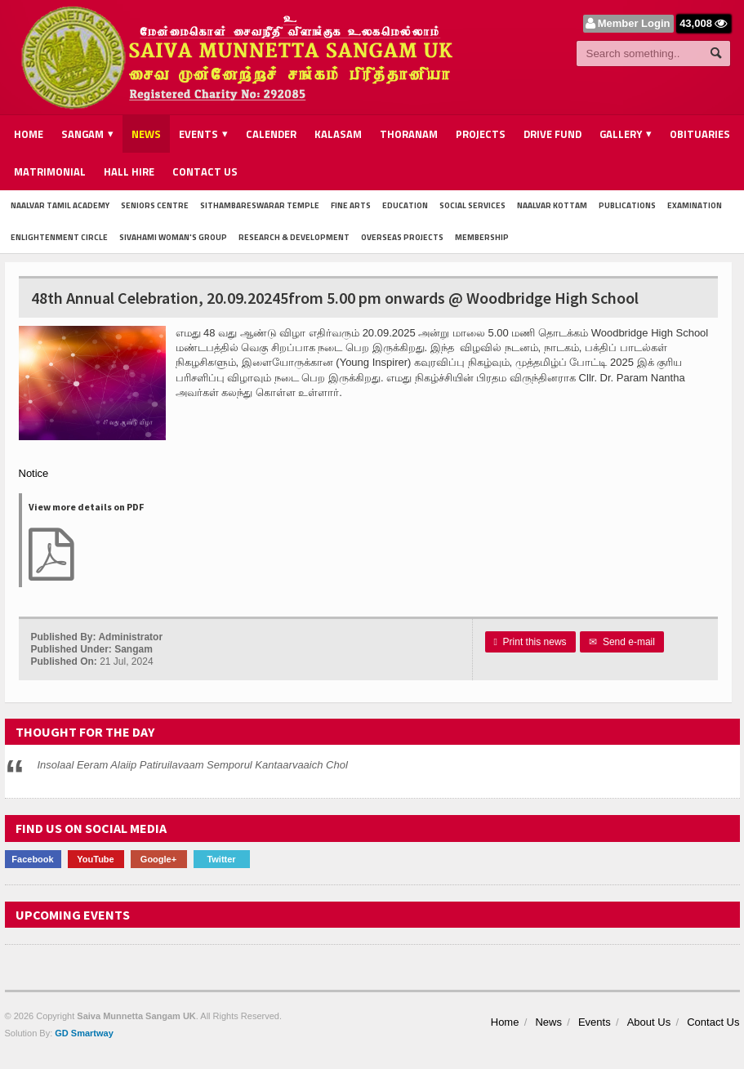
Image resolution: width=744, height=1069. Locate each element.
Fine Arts (351, 205)
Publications (627, 205)
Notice (34, 473)
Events (594, 1022)
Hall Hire (129, 171)
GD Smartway (84, 1033)
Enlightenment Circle (59, 237)
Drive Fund (552, 134)
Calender (271, 134)
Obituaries (700, 134)
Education (405, 205)
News (146, 134)
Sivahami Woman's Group (173, 237)
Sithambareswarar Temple (259, 205)
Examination (694, 205)
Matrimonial (50, 171)
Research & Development (294, 237)
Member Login (634, 23)
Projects (481, 134)
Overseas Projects (402, 237)
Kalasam (338, 134)
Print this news (530, 642)
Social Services (472, 205)
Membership (482, 237)
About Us (648, 1022)
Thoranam (409, 134)
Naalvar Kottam (552, 205)
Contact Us (205, 171)
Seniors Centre (155, 205)
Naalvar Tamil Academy (60, 205)
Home (28, 134)
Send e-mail (622, 642)
